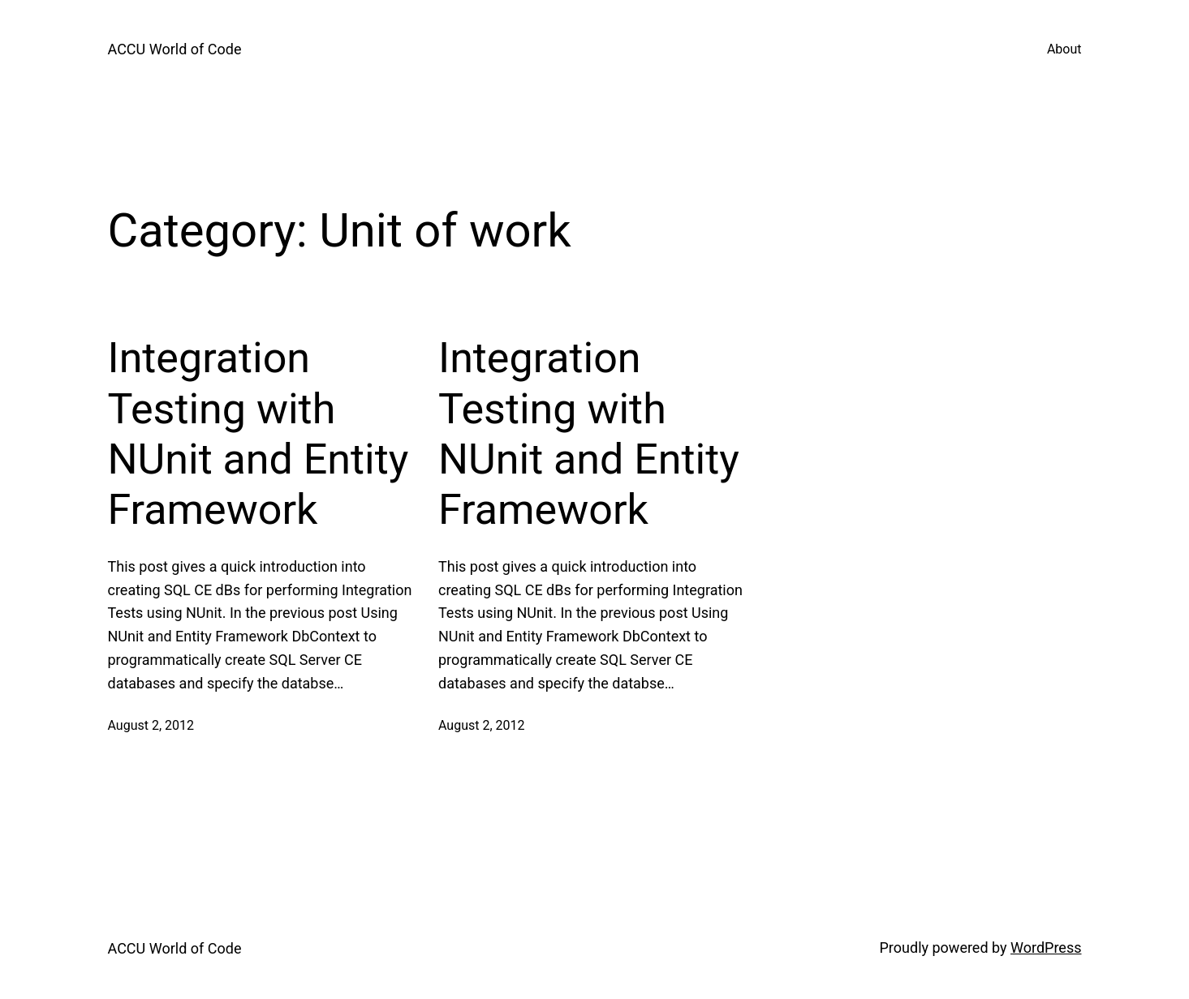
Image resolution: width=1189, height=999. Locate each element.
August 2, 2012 (151, 725)
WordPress (1045, 947)
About (1064, 49)
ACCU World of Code (175, 49)
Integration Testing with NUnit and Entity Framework (258, 433)
